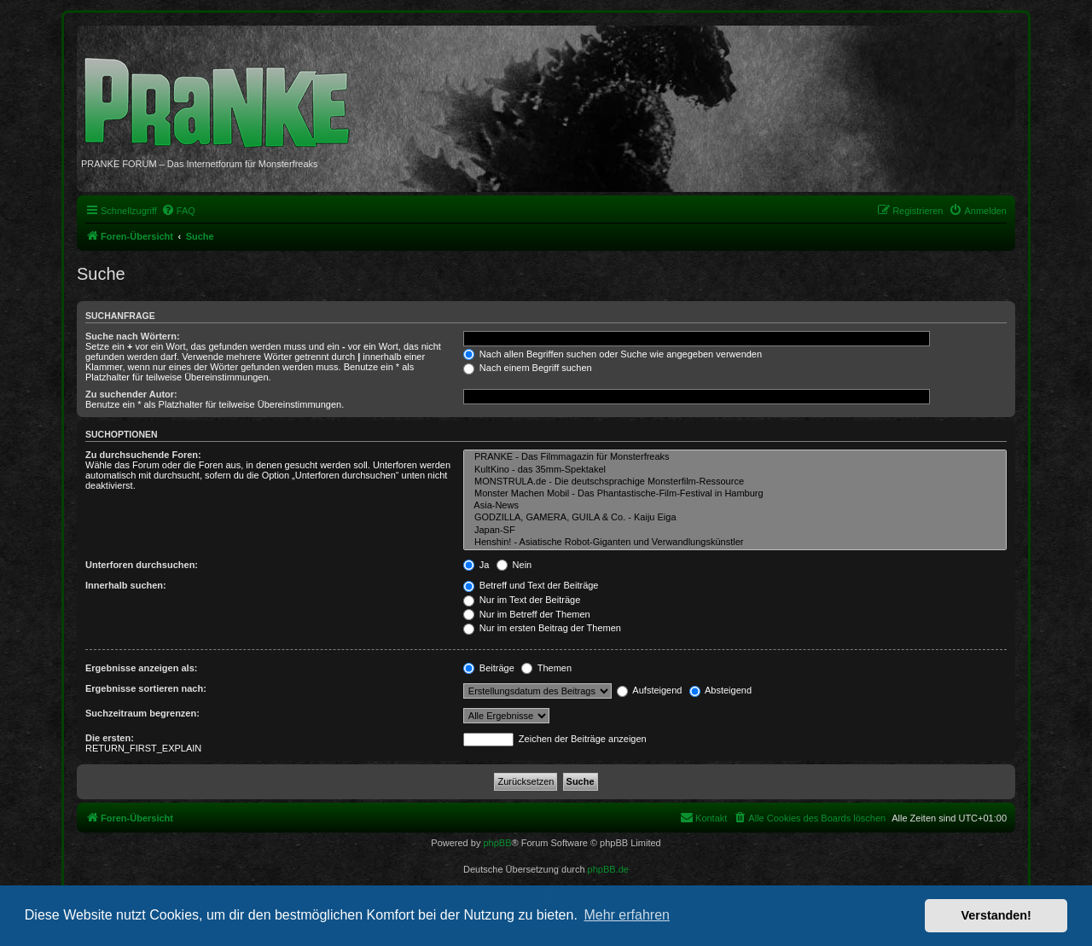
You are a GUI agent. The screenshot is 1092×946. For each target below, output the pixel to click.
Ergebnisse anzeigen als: (141, 668)
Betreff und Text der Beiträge (531, 585)
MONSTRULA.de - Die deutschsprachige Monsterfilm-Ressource (735, 482)
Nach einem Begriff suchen (527, 368)
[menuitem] (178, 210)
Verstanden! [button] (996, 915)
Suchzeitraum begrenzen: (142, 713)
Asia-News (735, 506)
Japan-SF (735, 531)
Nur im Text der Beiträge (521, 600)
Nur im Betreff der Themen (526, 614)
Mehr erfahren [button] (627, 915)
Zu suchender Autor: (131, 394)
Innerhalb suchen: (125, 585)
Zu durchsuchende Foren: (143, 455)
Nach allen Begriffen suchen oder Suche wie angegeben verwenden (612, 354)
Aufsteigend (649, 690)
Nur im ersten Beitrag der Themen (542, 628)
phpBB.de (608, 869)
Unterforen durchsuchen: (141, 565)
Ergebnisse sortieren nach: (145, 688)
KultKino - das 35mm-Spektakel (735, 470)
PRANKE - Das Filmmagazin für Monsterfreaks (735, 457)
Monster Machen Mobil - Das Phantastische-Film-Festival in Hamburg (735, 494)
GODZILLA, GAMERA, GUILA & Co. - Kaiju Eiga (735, 518)
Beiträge (488, 668)
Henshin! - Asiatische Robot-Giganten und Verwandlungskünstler (735, 542)
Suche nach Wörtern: (132, 336)
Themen (546, 668)
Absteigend (720, 690)
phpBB (497, 843)
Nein (514, 565)
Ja (476, 565)
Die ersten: (109, 738)
